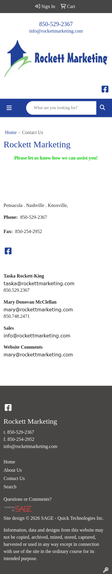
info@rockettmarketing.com (56, 31)
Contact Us (14, 478)
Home (11, 132)
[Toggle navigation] (9, 108)
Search (10, 486)
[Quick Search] (61, 108)
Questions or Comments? (28, 499)
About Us (13, 470)
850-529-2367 (56, 24)
